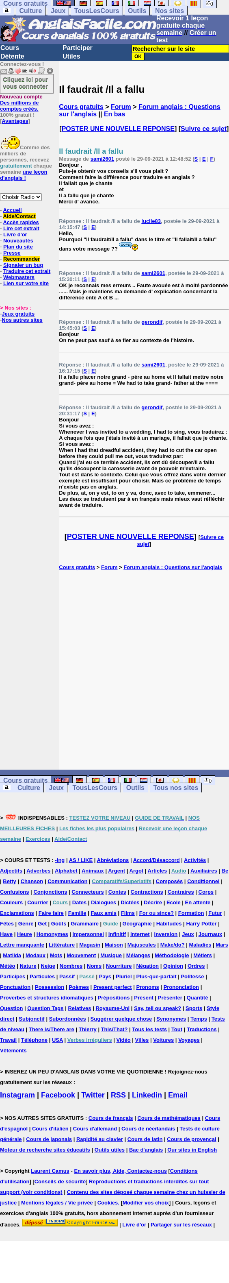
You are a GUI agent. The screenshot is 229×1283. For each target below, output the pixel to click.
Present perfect (112, 987)
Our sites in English (192, 1150)
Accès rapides (21, 222)
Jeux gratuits (18, 314)
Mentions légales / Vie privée (57, 1203)
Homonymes (52, 934)
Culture (30, 10)
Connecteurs (87, 892)
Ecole (173, 902)
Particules (42, 976)
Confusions (14, 892)
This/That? (114, 1029)
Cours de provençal (191, 1139)
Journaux (211, 934)
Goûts (59, 924)
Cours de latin (145, 1139)
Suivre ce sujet (204, 128)
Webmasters (19, 277)
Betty (9, 881)
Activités (195, 860)
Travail (8, 1040)
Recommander (21, 259)
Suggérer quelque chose (121, 1019)
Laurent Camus (50, 1171)
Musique (111, 955)
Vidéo (124, 1040)
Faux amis (104, 913)
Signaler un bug (23, 265)
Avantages (15, 121)
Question (11, 1008)
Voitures (163, 1040)
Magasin (89, 945)
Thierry (88, 1029)
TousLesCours (96, 10)
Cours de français (111, 1118)
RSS (118, 1095)
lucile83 (151, 221)
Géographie (137, 924)
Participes (12, 976)
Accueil (12, 210)
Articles (157, 871)
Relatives (79, 1008)
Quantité (197, 998)
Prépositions (114, 998)
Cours (9, 47)
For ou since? (156, 913)
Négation (147, 966)
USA (57, 1040)
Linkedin (147, 1095)
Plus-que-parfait (156, 976)
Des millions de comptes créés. (21, 103)
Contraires (181, 892)
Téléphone (34, 1040)
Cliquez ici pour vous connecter (25, 82)
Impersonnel (88, 934)
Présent (143, 998)
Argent (116, 871)
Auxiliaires (203, 871)
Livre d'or (15, 234)
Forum (121, 106)
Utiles (71, 56)
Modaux (35, 955)
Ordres (196, 966)
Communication (67, 881)
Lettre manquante (22, 945)
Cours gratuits (81, 106)
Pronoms (147, 987)
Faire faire (51, 913)
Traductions (202, 1029)
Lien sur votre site (26, 283)
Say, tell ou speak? (157, 1008)
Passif (67, 976)
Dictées (130, 902)
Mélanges (138, 955)
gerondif (151, 322)
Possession (49, 987)
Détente (12, 56)
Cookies (107, 1203)
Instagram (17, 1095)
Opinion (173, 966)
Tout (176, 1029)
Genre (26, 924)
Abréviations (113, 860)
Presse (12, 253)
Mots (56, 955)
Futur (215, 913)
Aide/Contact (19, 216)
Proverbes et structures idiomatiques (46, 998)
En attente (198, 902)
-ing (60, 860)
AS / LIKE (81, 860)
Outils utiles (110, 1150)
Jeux (58, 10)
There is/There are (51, 1029)
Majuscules (141, 945)
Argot (137, 871)
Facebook (58, 1095)
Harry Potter (201, 924)
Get (42, 924)
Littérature (62, 945)
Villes (142, 1040)
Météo (7, 966)
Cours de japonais (49, 1139)
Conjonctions (50, 892)
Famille (77, 913)
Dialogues (103, 902)
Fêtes (7, 924)
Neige (48, 966)
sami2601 (102, 159)
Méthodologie (172, 955)
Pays (105, 976)
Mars (222, 945)
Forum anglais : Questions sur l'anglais (172, 567)
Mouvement (81, 955)
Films (128, 913)
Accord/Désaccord (156, 860)
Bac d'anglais (146, 1150)
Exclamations (17, 913)
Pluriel (124, 976)
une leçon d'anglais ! (23, 175)
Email (178, 1095)
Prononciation (181, 987)
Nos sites (169, 10)
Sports (194, 1008)
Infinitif (117, 934)
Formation (191, 913)
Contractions (147, 892)
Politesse (192, 976)
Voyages (189, 1040)
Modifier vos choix (146, 1203)
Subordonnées (67, 1019)
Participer (78, 47)
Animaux (93, 871)
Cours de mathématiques (168, 1118)
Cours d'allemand (95, 1129)
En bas (114, 114)
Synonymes (171, 1019)
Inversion (166, 934)
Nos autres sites (22, 320)
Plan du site (18, 247)
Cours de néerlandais (148, 1129)
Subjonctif (32, 1019)
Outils (137, 10)
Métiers (202, 955)
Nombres (71, 966)
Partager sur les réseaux (181, 1225)
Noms (94, 966)
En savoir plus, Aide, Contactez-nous (120, 1171)
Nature (27, 966)
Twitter (93, 1095)
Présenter (170, 998)
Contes (117, 892)
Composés (169, 881)
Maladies (200, 945)
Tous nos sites (175, 787)
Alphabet (66, 871)
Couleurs (11, 902)
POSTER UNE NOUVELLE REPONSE (118, 128)
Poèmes (79, 987)
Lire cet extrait (21, 228)
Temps (198, 1019)
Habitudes (169, 924)
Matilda (12, 955)
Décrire (153, 902)
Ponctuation (15, 987)
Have (6, 934)
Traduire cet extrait (26, 271)
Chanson (32, 881)
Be (225, 871)
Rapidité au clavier (99, 1139)
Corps (206, 892)
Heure (24, 934)
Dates (79, 902)
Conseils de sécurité (60, 1181)
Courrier (37, 902)
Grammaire (85, 924)
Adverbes (38, 871)
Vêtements (13, 1050)
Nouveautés (18, 241)
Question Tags (45, 1008)
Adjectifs (11, 871)
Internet (140, 934)
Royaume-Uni (112, 1008)
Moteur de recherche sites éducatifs (45, 1150)
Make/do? (172, 945)
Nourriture (119, 966)
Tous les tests (149, 1029)
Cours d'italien (50, 1129)
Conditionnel (203, 881)
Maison (114, 945)
